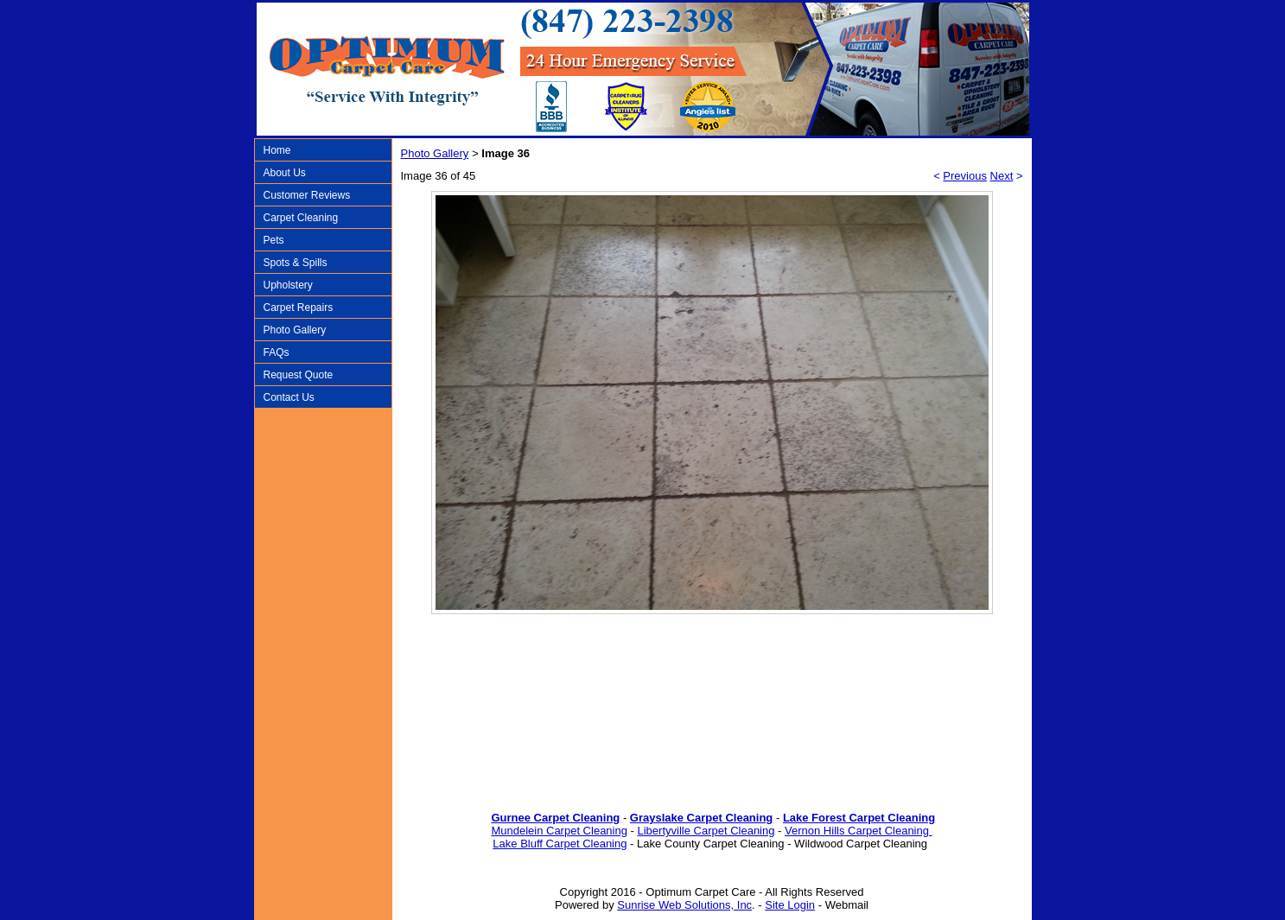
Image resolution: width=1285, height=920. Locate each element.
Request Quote (299, 375)
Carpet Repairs (299, 307)
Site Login (790, 904)
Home (277, 150)
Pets (274, 240)
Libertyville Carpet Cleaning (706, 830)
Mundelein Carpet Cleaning (559, 830)
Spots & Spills (296, 263)
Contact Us (289, 397)
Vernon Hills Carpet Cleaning (858, 830)
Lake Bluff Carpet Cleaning (560, 843)
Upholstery (288, 285)
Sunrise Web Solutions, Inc (684, 904)
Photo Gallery (295, 330)
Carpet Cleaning (301, 218)
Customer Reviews (307, 195)
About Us (285, 173)
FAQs (276, 352)
